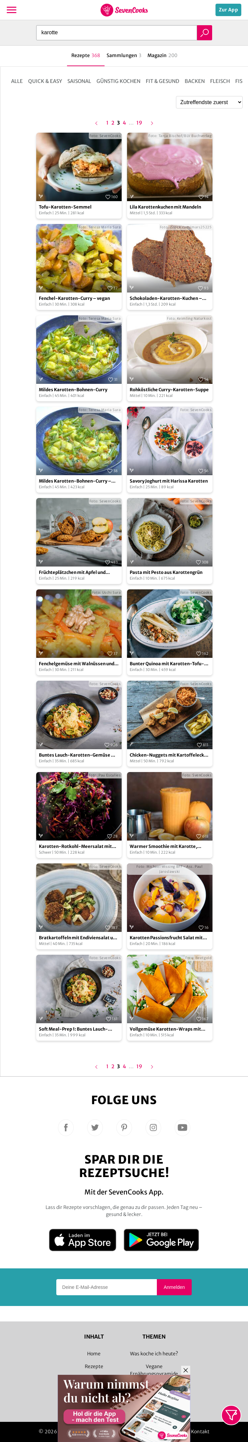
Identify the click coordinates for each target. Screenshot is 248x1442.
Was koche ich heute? (154, 1354)
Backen (195, 81)
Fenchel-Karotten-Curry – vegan (74, 298)
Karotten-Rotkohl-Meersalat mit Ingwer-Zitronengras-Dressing (75, 847)
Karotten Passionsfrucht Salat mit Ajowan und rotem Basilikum (166, 938)
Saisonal (79, 81)
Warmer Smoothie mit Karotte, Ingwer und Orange (163, 847)
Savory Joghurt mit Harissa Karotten (169, 481)
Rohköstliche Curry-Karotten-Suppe (169, 390)
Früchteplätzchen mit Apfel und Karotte (72, 573)
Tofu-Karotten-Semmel (65, 207)
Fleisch (220, 81)
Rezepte (94, 1366)
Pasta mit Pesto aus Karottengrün (166, 572)
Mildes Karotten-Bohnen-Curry (73, 390)
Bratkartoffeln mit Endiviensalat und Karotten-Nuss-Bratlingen (78, 938)
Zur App (228, 10)
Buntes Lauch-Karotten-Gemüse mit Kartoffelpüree (79, 755)
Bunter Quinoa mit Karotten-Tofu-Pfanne (167, 664)
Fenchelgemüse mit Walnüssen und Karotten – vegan (76, 664)
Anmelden (174, 1287)
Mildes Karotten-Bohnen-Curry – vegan (75, 481)
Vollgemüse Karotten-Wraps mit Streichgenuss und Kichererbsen (165, 1029)
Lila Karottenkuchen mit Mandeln (165, 207)
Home (94, 1354)
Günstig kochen (118, 81)
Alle (17, 81)
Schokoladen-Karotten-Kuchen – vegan (166, 299)
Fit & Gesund (162, 81)
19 (139, 123)
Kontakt (200, 1432)
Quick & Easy (45, 81)
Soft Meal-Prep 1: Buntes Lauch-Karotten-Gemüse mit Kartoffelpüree (73, 1029)
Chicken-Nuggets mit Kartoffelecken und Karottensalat (169, 755)
